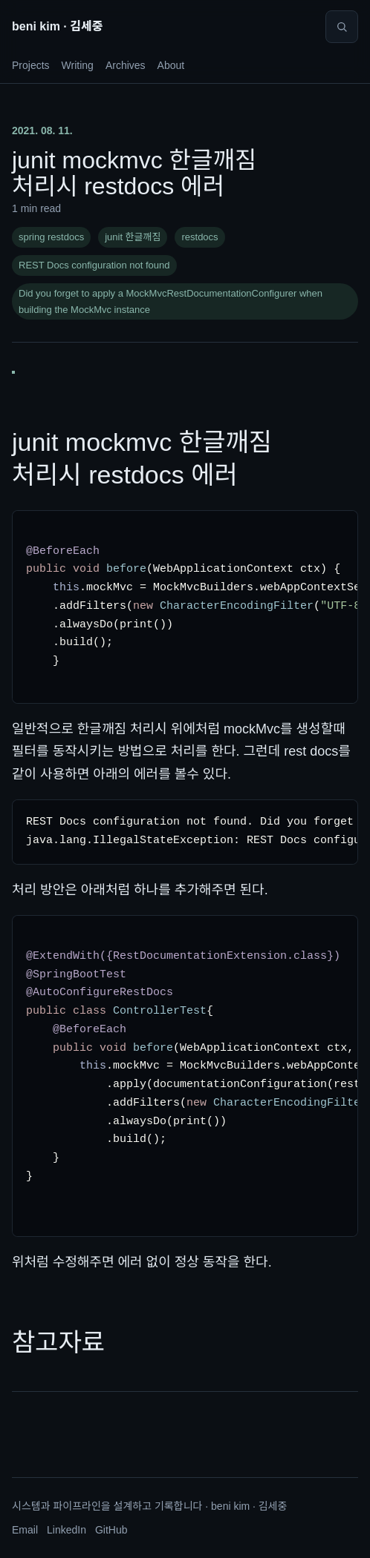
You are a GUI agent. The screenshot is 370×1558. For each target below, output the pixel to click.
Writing (78, 65)
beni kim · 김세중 (57, 26)
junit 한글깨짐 (132, 236)
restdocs (199, 236)
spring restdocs (51, 236)
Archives (126, 65)
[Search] (341, 26)
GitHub (111, 1530)
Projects (31, 65)
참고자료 (58, 1342)
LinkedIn (66, 1530)
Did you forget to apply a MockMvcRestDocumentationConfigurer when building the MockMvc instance (170, 301)
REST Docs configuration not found (94, 265)
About (171, 65)
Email (25, 1530)
